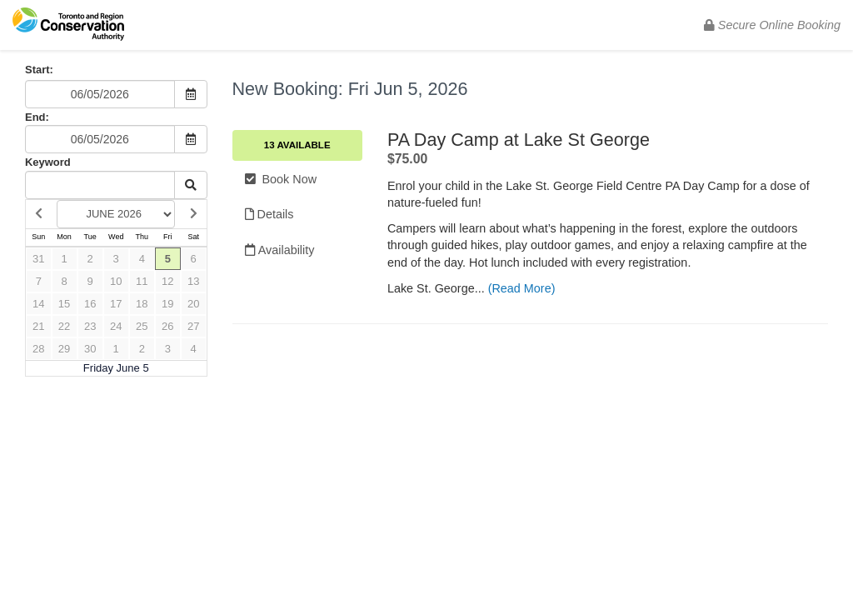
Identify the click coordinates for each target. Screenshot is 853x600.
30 (90, 348)
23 (90, 326)
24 (116, 326)
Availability (280, 250)
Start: (39, 69)
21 (38, 326)
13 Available (297, 145)
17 (116, 304)
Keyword (48, 162)
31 (38, 258)
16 (90, 304)
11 (141, 281)
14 (38, 304)
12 (167, 281)
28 (38, 348)
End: (37, 117)
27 (193, 326)
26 (167, 326)
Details (269, 214)
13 (193, 281)
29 (64, 348)
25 (141, 326)
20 (193, 304)
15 (64, 304)
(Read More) (522, 288)
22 (64, 326)
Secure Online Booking (772, 25)
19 (167, 304)
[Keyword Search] (100, 185)
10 (116, 281)
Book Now (281, 179)
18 (141, 304)
